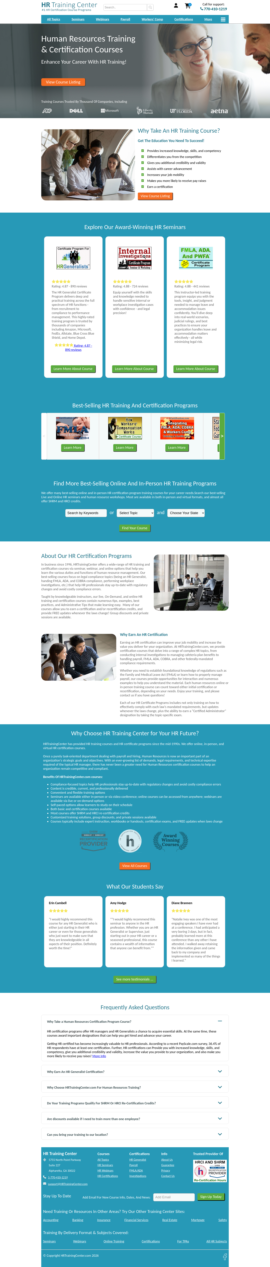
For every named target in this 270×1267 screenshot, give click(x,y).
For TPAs (183, 1241)
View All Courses (134, 866)
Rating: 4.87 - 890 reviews (73, 348)
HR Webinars (105, 1170)
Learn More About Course (73, 368)
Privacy (165, 1170)
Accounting (50, 1220)
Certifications (184, 19)
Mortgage (198, 1220)
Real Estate (169, 1220)
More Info (99, 1056)
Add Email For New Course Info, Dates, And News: (116, 1197)
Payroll (125, 19)
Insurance (103, 1220)
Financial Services (136, 1220)
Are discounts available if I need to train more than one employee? (134, 1118)
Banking (77, 1220)
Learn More (72, 447)
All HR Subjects (216, 1241)
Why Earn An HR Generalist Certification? (134, 1071)
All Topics (53, 19)
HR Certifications (108, 1176)
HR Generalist (137, 1159)
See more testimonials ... (134, 979)
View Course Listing (63, 82)
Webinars (102, 19)
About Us (167, 1159)
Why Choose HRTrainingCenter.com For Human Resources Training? (134, 1087)
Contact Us (168, 1176)
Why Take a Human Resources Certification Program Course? (134, 1021)
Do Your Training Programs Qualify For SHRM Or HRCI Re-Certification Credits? (134, 1102)
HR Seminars (105, 1165)
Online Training (114, 1241)
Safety (222, 1220)
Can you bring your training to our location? (134, 1134)
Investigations (137, 1176)
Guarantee (167, 1165)
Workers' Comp (152, 19)
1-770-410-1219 (58, 1177)
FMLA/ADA (136, 1170)
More (208, 19)
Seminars (78, 19)
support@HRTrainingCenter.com (68, 1184)
